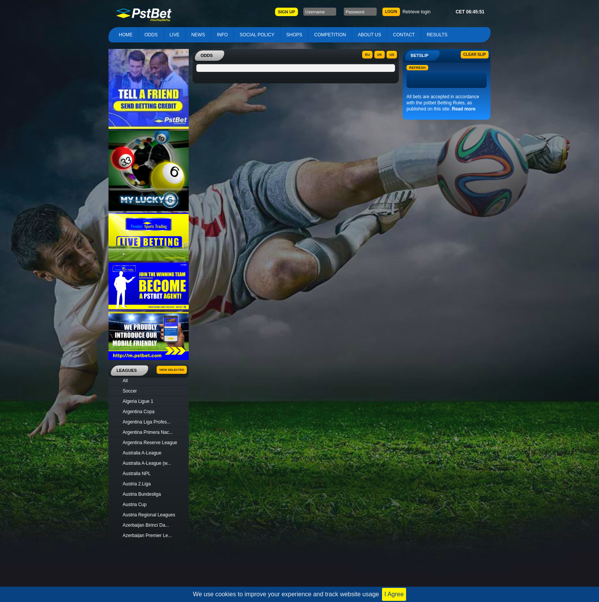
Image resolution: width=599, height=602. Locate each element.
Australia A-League (142, 453)
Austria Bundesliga (142, 494)
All (125, 380)
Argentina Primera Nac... (148, 432)
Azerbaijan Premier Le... (147, 535)
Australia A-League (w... (147, 463)
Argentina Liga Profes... (146, 422)
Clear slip (474, 54)
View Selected (171, 370)
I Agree (394, 594)
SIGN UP (286, 12)
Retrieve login (417, 12)
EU (367, 55)
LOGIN (391, 12)
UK (379, 55)
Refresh (417, 68)
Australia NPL (137, 473)
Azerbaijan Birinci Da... (146, 525)
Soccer (130, 391)
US (391, 55)
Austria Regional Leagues (149, 515)
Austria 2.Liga (137, 484)
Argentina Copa (138, 411)
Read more (464, 109)
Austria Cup (135, 504)
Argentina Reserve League (150, 442)
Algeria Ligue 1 (138, 401)
